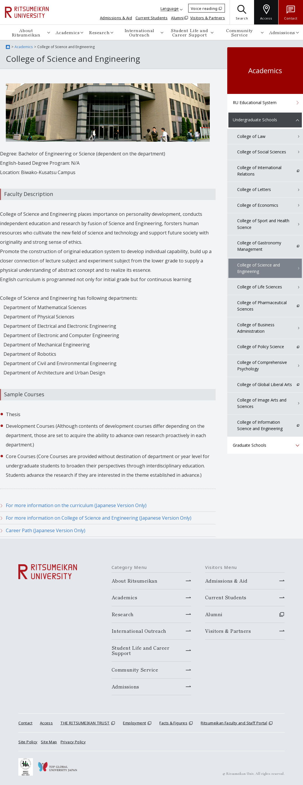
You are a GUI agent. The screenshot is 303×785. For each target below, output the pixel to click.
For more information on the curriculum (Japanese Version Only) (76, 505)
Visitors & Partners (207, 17)
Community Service (239, 32)
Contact (25, 723)
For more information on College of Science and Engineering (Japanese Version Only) (98, 518)
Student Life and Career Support (189, 32)
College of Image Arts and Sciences (261, 403)
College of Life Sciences (259, 287)
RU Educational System (254, 102)
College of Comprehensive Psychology (262, 366)
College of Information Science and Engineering (260, 425)
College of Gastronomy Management (259, 246)
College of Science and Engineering (258, 268)
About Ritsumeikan (26, 32)
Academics (68, 32)
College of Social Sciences (261, 152)
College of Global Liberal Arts (264, 384)
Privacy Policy (73, 741)
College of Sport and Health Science (263, 224)
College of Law (251, 136)
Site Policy (27, 741)
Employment (134, 723)
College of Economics (257, 205)
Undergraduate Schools (255, 119)
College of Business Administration (255, 328)
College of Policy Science (260, 346)
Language (170, 8)
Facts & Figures (173, 723)
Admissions (282, 32)
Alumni (177, 17)
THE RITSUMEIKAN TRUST (85, 723)
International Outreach (139, 32)
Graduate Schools (249, 445)
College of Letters (254, 189)
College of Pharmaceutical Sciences (262, 306)
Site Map (49, 741)
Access (46, 723)
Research (99, 32)
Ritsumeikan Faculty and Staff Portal (234, 723)
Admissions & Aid (116, 17)
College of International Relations (259, 171)
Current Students (151, 17)
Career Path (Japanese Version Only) (45, 530)
